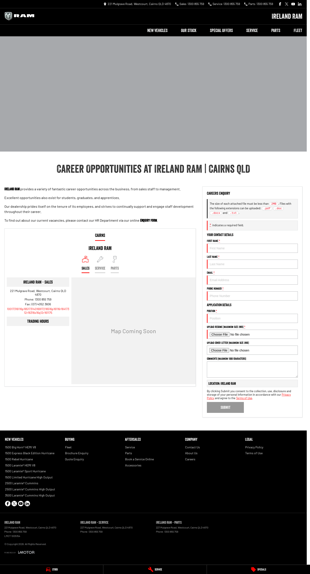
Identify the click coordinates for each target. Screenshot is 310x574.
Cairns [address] (100, 235)
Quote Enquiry (74, 459)
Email (252, 278)
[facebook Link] (280, 4)
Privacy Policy (254, 447)
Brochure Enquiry (76, 453)
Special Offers (221, 30)
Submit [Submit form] (225, 407)
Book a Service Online (139, 459)
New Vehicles (157, 30)
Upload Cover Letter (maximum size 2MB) (252, 348)
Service (252, 30)
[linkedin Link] (299, 4)
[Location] (85, 264)
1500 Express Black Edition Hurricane (29, 453)
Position (252, 316)
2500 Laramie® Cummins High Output (30, 489)
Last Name (252, 262)
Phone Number (252, 294)
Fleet (298, 30)
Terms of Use (244, 398)
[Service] (154, 569)
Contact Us (192, 447)
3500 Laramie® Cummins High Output (30, 495)
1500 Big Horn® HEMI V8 (20, 447)
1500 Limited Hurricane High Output (29, 477)
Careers (190, 459)
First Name (252, 246)
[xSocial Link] (286, 4)
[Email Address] (38, 310)
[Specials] (258, 569)
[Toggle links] (19, 552)
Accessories (133, 465)
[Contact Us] (137, 4)
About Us (191, 453)
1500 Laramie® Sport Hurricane (25, 471)
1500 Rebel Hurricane (19, 459)
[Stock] (51, 569)
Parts (275, 30)
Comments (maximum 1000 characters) (252, 367)
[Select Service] (100, 264)
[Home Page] (20, 16)
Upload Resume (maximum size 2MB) (252, 332)
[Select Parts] (115, 264)
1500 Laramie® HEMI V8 (20, 465)
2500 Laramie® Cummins (21, 483)
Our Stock (188, 30)
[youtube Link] (293, 4)
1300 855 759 (43, 299)
